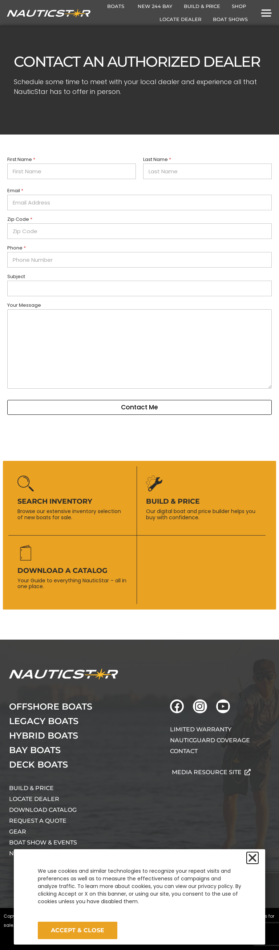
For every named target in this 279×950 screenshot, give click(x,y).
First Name (21, 159)
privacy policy (215, 886)
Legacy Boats (43, 721)
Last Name (157, 159)
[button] (252, 857)
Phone (16, 248)
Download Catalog (43, 809)
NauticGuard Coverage (210, 740)
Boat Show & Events (43, 842)
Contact (184, 751)
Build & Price (31, 788)
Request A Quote (37, 820)
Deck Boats (38, 764)
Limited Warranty (200, 729)
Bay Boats (35, 750)
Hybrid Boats (43, 735)
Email (15, 191)
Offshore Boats (50, 706)
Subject (16, 276)
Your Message (24, 305)
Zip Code (19, 219)
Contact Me (139, 407)
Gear (17, 831)
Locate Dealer (34, 799)
